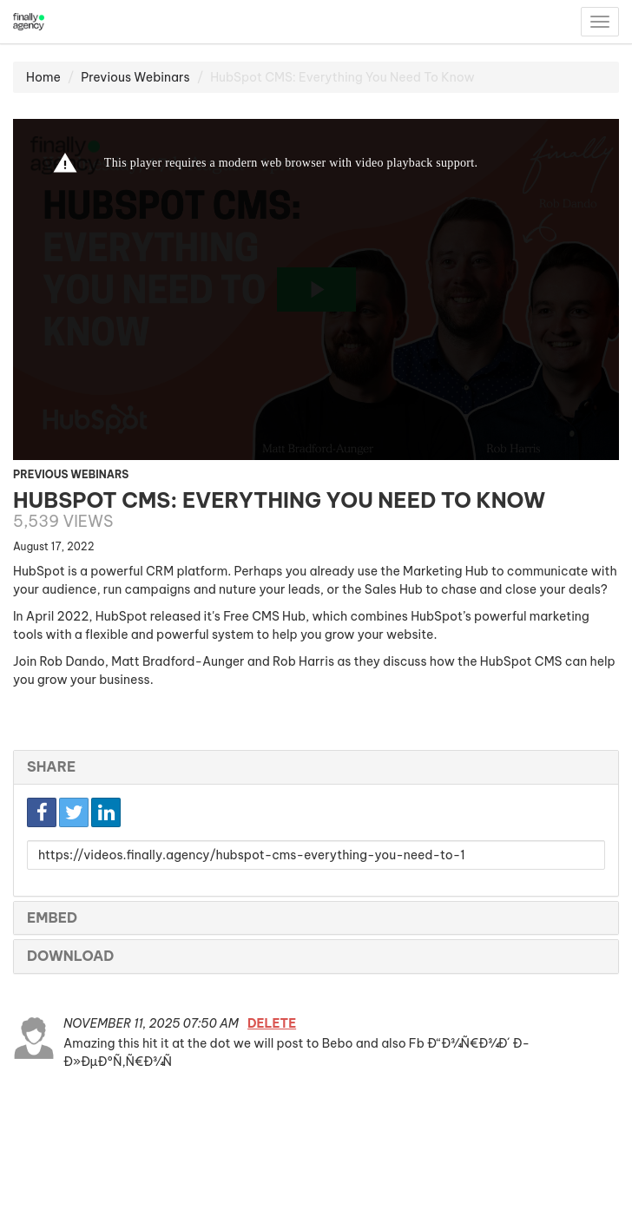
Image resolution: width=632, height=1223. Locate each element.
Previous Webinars (135, 77)
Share (51, 766)
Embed (52, 917)
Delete (271, 1023)
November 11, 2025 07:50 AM (152, 1023)
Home (43, 77)
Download (70, 955)
